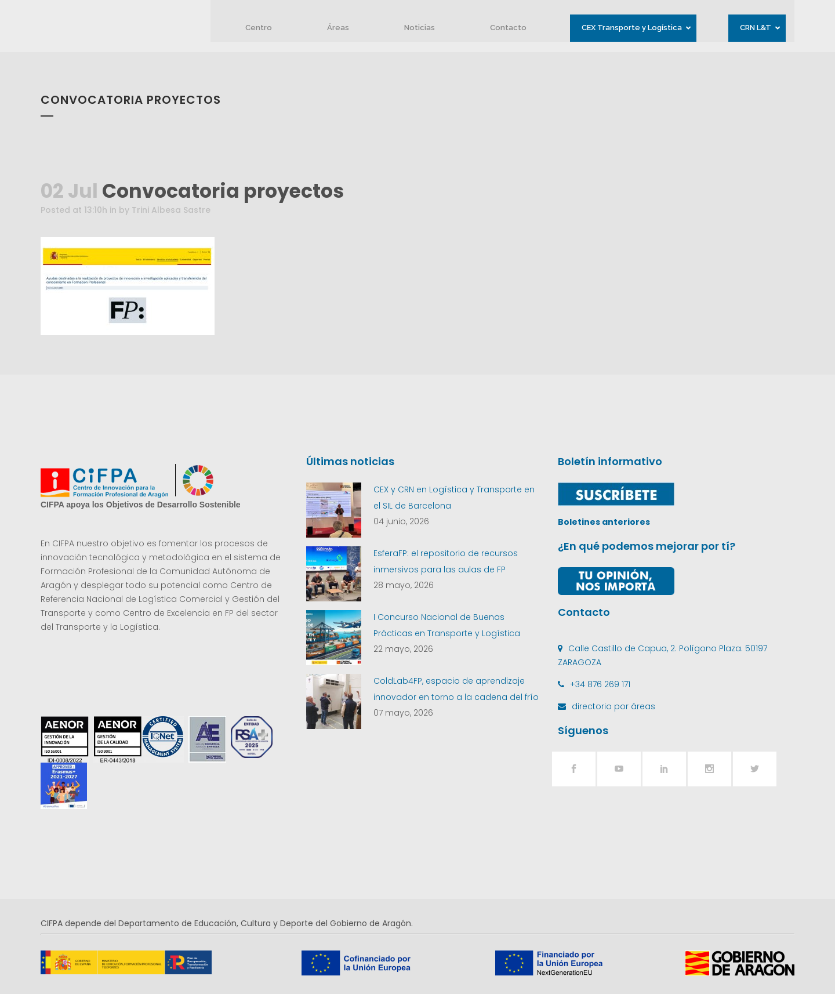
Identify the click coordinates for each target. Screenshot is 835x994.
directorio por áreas (613, 706)
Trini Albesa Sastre (171, 210)
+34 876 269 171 (600, 684)
